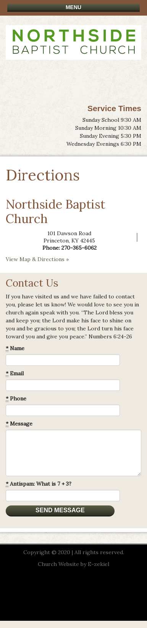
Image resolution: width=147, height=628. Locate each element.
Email (15, 373)
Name (15, 348)
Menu (73, 7)
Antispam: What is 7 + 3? (38, 484)
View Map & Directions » (37, 259)
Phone (16, 398)
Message (19, 423)
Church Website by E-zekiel (73, 564)
